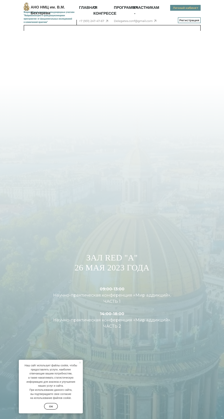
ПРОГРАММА (126, 7)
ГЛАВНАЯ (88, 7)
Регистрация (189, 20)
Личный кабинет (185, 8)
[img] (26, 7)
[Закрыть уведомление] (80, 362)
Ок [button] (51, 406)
